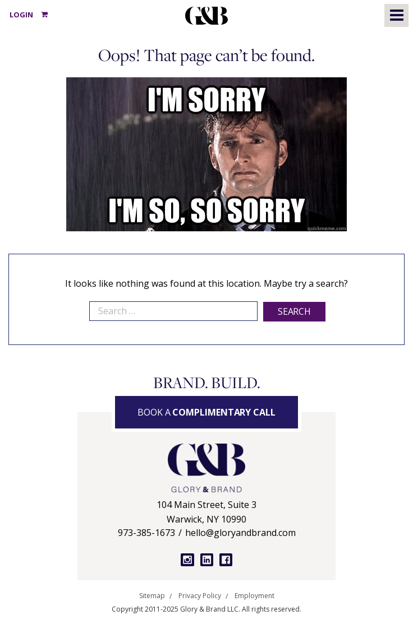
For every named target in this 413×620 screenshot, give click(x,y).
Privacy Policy (199, 596)
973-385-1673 (146, 532)
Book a (206, 412)
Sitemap (152, 596)
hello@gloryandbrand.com (240, 532)
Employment (254, 596)
